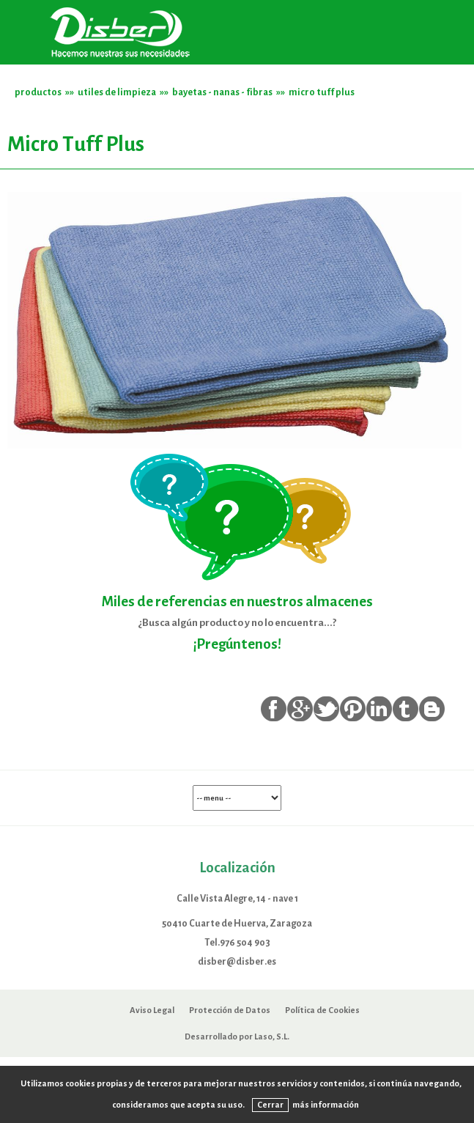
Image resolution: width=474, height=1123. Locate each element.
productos (38, 92)
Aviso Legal (152, 1010)
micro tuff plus (322, 92)
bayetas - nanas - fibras (222, 92)
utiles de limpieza (117, 92)
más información (325, 1104)
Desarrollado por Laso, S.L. (237, 1036)
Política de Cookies (322, 1010)
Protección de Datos (229, 1010)
